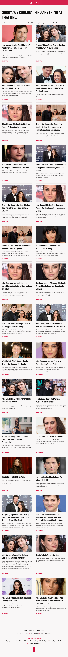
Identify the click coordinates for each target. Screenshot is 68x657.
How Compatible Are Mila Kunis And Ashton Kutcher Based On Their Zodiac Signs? (50, 208)
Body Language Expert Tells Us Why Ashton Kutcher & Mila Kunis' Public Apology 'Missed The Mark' (15, 517)
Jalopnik (15, 640)
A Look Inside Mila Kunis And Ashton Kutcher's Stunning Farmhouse (16, 125)
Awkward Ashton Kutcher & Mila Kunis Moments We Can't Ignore (16, 247)
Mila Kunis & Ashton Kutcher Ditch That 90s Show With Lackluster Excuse (50, 325)
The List (60, 640)
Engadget (8, 640)
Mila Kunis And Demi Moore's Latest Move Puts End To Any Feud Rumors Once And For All (49, 600)
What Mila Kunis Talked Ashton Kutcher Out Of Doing (48, 247)
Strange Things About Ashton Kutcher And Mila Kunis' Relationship (50, 46)
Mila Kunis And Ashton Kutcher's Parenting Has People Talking (48, 362)
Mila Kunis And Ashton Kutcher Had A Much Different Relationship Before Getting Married (50, 88)
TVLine (20, 640)
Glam (31, 640)
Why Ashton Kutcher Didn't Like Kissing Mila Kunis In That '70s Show (15, 166)
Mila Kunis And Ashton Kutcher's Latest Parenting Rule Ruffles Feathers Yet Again (17, 286)
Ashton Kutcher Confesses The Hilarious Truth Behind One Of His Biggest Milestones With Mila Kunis (49, 517)
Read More (5, 61)
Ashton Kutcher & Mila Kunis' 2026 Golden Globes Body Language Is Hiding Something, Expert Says (49, 127)
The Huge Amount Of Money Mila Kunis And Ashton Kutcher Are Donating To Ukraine (50, 286)
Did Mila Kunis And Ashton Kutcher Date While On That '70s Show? (15, 556)
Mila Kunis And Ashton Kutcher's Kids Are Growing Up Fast (16, 400)
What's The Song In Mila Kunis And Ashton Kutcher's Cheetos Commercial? (15, 439)
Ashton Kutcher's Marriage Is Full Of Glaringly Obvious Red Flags (16, 325)
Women (30, 643)
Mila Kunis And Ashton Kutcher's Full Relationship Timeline (16, 87)
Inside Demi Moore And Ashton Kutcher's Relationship (48, 400)
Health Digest (43, 640)
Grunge (37, 640)
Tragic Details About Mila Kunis (48, 555)
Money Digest (52, 640)
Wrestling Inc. (37, 643)
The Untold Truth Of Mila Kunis (13, 476)
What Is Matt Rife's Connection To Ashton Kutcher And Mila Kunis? (15, 362)
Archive (31, 630)
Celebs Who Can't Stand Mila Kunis (49, 436)
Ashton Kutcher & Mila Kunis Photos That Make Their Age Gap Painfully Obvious (16, 208)
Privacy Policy (40, 630)
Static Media (24, 633)
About (25, 630)
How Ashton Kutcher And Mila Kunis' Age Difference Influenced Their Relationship (16, 48)
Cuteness (26, 640)
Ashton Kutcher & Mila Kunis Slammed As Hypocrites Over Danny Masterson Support (51, 167)
